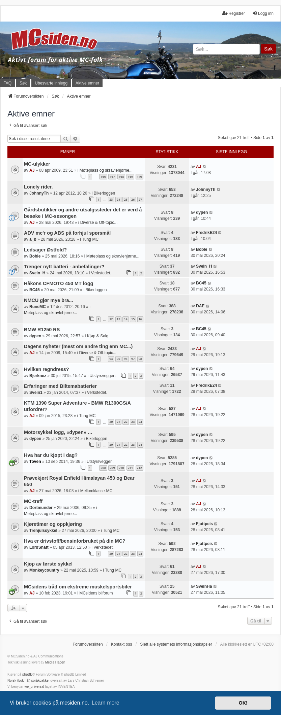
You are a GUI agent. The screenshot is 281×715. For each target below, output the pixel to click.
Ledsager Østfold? (45, 249)
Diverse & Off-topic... (98, 222)
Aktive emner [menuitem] (87, 83)
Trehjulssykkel (43, 530)
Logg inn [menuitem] (263, 13)
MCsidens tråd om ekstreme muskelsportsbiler (78, 586)
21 (118, 421)
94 (111, 358)
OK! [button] (242, 703)
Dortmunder (41, 507)
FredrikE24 (206, 232)
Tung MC (90, 239)
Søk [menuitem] (23, 83)
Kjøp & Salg (97, 336)
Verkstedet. (101, 273)
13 (118, 319)
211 (130, 468)
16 (140, 319)
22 (125, 421)
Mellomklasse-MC (96, 490)
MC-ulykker (37, 164)
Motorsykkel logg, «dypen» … (58, 432)
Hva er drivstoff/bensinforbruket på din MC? (74, 541)
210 (121, 468)
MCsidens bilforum (96, 593)
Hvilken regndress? (46, 369)
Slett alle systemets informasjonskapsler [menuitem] (176, 644)
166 (103, 176)
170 (139, 176)
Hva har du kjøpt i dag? (51, 455)
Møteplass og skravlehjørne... (106, 170)
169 (130, 176)
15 (133, 319)
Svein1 (36, 392)
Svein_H (37, 273)
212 (139, 468)
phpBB (27, 674)
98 (140, 358)
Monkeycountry (44, 570)
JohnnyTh (39, 193)
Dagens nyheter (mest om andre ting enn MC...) (78, 346)
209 (112, 468)
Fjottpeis (204, 523)
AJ (31, 170)
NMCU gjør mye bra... (48, 300)
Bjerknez (37, 375)
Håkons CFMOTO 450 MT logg (58, 283)
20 (111, 421)
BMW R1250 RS (42, 329)
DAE (200, 306)
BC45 (34, 289)
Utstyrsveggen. (102, 375)
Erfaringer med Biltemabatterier (60, 386)
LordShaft (39, 547)
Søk (268, 49)
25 (125, 199)
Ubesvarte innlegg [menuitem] (51, 83)
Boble (34, 256)
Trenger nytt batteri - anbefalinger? (64, 266)
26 (133, 199)
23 (111, 199)
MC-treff (33, 501)
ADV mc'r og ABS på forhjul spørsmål (67, 233)
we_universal (34, 686)
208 (103, 468)
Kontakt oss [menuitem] (121, 644)
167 (112, 176)
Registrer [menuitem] (233, 13)
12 (111, 319)
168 (121, 176)
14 (125, 319)
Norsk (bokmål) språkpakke (28, 680)
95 (118, 358)
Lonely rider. (38, 187)
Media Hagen (55, 662)
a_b (32, 239)
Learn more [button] (105, 703)
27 (140, 199)
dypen (202, 212)
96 (125, 358)
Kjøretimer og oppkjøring (53, 524)
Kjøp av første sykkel (48, 564)
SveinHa (204, 586)
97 (133, 358)
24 (118, 199)
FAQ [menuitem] (7, 83)
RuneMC (37, 306)
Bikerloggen (104, 193)
